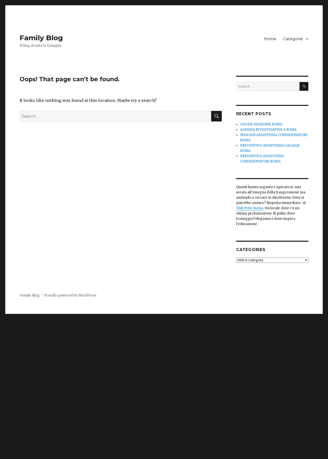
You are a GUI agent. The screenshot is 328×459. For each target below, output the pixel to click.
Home (270, 38)
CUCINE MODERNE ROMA (261, 124)
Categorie (293, 38)
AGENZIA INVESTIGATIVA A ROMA (268, 130)
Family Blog (41, 37)
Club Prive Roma (249, 208)
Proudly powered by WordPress (70, 295)
